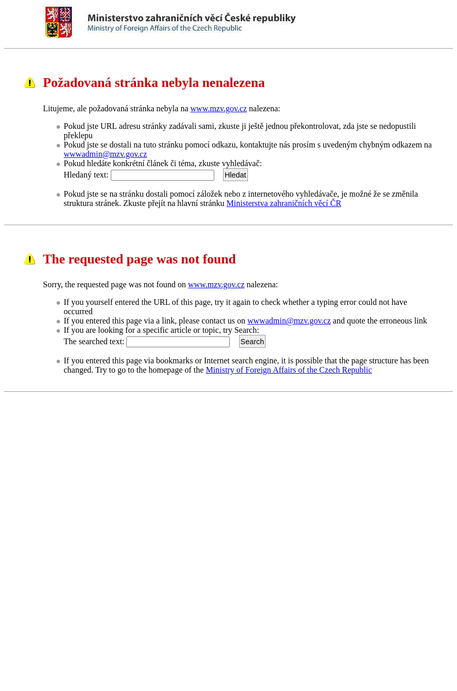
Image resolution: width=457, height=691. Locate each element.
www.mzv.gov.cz (218, 108)
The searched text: (94, 341)
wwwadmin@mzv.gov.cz (105, 154)
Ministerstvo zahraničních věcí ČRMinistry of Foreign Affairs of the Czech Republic (250, 25)
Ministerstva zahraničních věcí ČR (284, 203)
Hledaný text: (86, 174)
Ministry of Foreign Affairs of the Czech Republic (289, 369)
